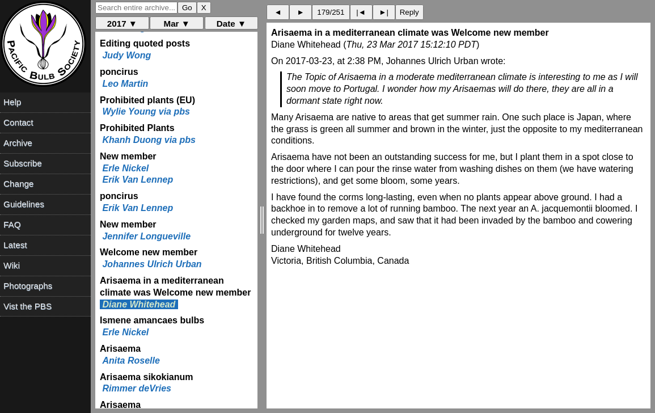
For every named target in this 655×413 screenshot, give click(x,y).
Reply (409, 12)
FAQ (11, 224)
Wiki (11, 265)
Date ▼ (231, 23)
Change (18, 183)
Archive (17, 143)
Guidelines (23, 204)
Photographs (27, 285)
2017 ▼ (122, 23)
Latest (15, 245)
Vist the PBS (27, 306)
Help (12, 102)
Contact (18, 122)
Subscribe (22, 163)
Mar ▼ (176, 23)
